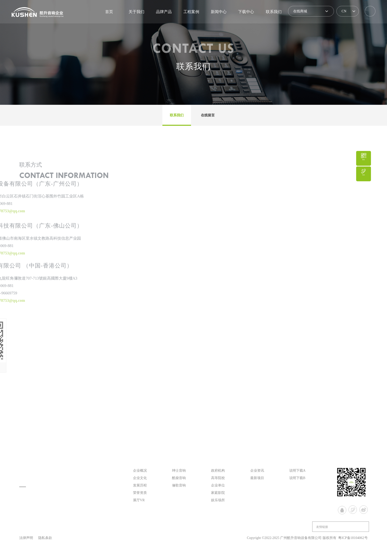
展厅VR (139, 500)
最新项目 (257, 478)
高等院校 (218, 478)
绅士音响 (179, 470)
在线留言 (208, 115)
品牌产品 (164, 12)
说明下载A (297, 470)
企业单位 (218, 485)
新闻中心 (219, 12)
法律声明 (26, 538)
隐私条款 (45, 538)
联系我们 (274, 12)
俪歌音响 (179, 485)
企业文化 (140, 478)
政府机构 (218, 470)
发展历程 (140, 485)
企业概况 (140, 470)
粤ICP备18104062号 (353, 538)
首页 (109, 12)
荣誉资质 (140, 493)
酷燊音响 (179, 478)
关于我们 (136, 12)
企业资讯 (257, 470)
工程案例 (191, 12)
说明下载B (297, 478)
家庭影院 (218, 493)
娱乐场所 (218, 500)
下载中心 (246, 12)
